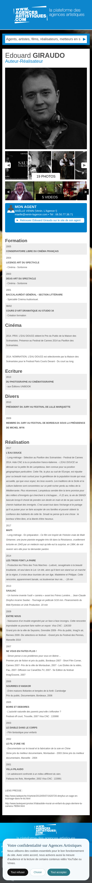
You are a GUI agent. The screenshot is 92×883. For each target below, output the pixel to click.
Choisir (38, 872)
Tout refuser (18, 872)
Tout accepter (59, 872)
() (46, 210)
